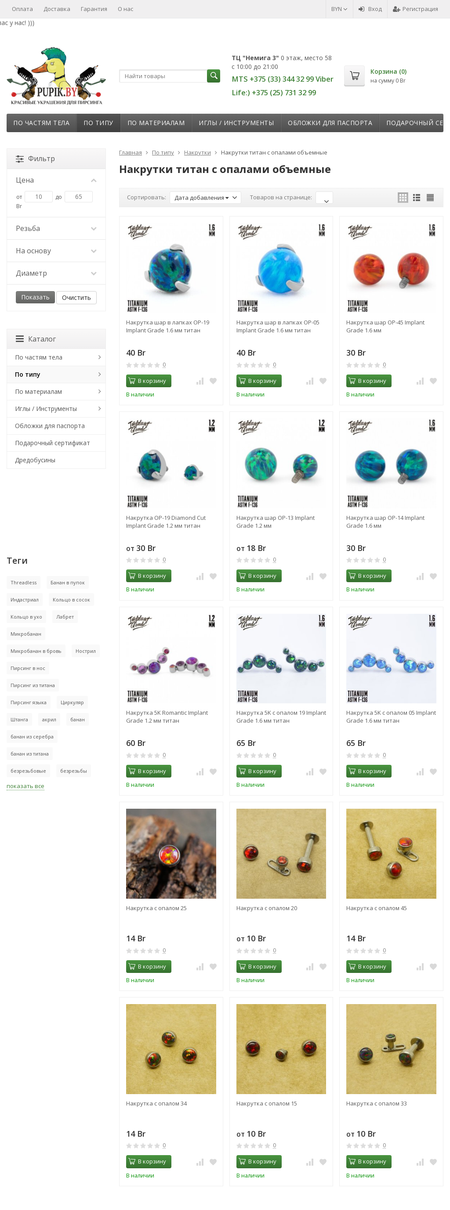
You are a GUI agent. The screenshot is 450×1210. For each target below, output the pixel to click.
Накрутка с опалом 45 (376, 908)
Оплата (22, 9)
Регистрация (415, 9)
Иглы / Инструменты (236, 123)
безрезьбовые (28, 770)
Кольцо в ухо (26, 616)
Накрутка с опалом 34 (156, 1103)
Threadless (23, 582)
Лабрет (65, 616)
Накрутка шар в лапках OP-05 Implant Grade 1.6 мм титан (277, 326)
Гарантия (94, 9)
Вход (370, 9)
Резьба (56, 228)
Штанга (19, 719)
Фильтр (35, 158)
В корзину (147, 381)
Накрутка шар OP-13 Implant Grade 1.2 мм (275, 521)
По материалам (156, 123)
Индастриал (25, 599)
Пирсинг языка (29, 702)
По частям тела (41, 123)
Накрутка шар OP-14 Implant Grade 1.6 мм (385, 521)
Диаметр (56, 273)
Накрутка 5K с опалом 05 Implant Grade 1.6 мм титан (391, 716)
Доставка (57, 9)
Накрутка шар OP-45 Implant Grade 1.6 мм (385, 326)
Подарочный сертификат (52, 443)
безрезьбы (73, 770)
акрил (49, 719)
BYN (339, 9)
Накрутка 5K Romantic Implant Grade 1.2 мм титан (167, 716)
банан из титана (30, 753)
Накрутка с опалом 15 (266, 1103)
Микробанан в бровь (36, 651)
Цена (56, 180)
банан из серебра (32, 736)
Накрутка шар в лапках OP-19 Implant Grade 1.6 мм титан (167, 326)
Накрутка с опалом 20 (266, 908)
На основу (56, 250)
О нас (125, 9)
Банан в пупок (68, 582)
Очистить (76, 297)
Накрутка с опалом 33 (376, 1103)
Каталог (36, 339)
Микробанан (26, 633)
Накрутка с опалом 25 (156, 908)
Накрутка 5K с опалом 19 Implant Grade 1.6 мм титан (281, 716)
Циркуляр (72, 702)
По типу (98, 123)
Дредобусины (35, 460)
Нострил (86, 651)
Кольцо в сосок (71, 599)
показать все (25, 786)
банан (77, 719)
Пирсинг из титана (33, 685)
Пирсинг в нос (28, 668)
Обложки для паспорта (330, 123)
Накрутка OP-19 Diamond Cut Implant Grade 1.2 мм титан (166, 521)
